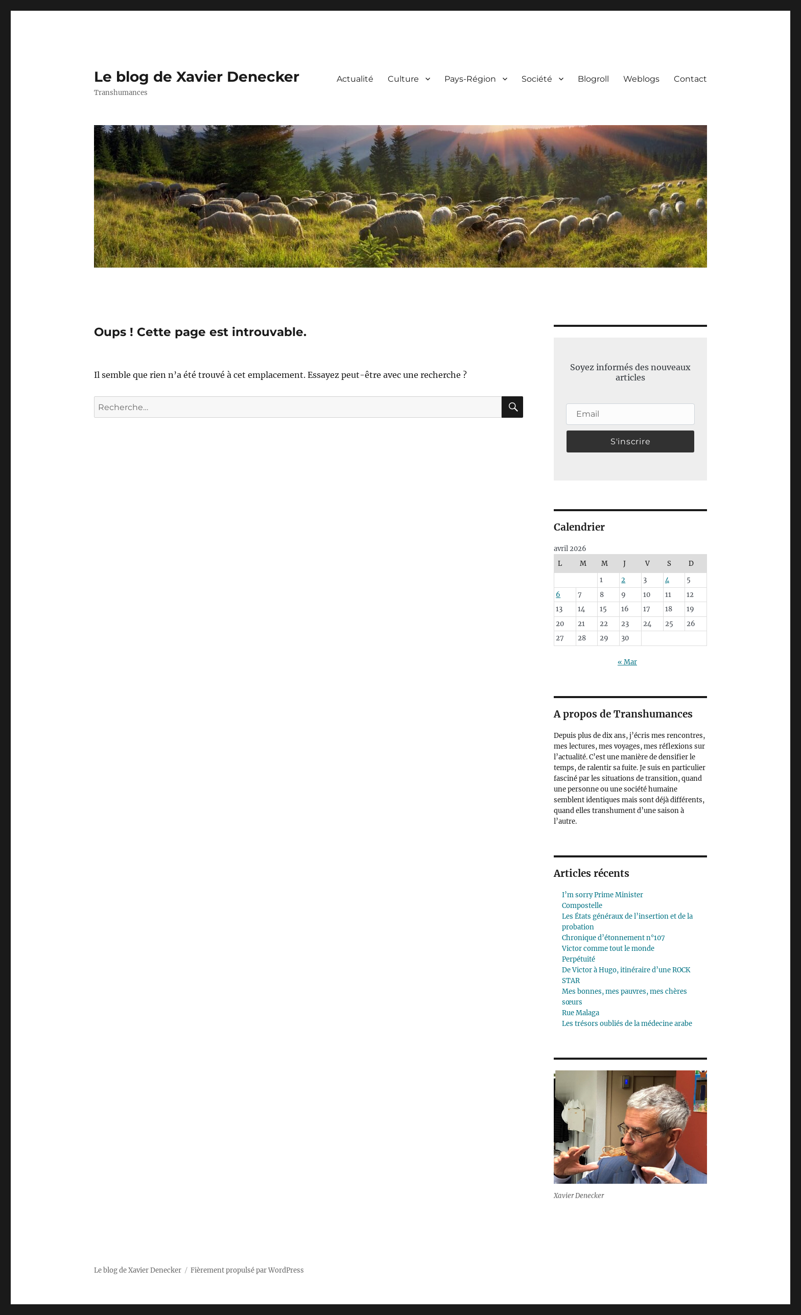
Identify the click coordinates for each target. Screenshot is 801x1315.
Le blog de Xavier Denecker (196, 76)
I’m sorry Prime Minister (602, 895)
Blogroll (593, 79)
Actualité (355, 79)
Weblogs (641, 79)
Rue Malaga (580, 1013)
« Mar (627, 662)
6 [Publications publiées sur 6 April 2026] (558, 594)
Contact (690, 79)
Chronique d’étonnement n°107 (613, 938)
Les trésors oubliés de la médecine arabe (627, 1023)
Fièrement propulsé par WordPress (247, 1270)
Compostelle (582, 905)
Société (537, 79)
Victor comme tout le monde (608, 948)
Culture (403, 79)
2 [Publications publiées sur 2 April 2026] (623, 580)
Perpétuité (578, 959)
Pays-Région (470, 79)
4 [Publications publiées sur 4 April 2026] (667, 580)
